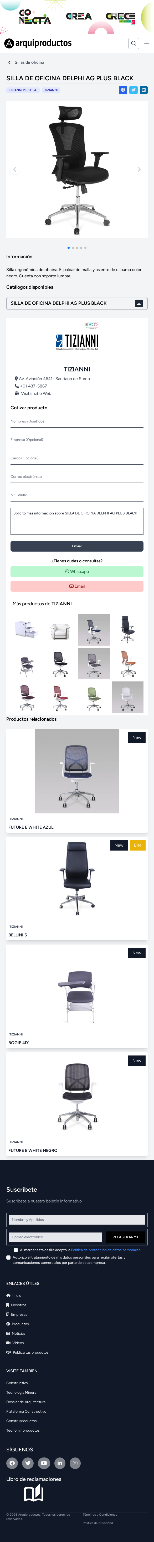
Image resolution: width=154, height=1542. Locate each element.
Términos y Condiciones (100, 1514)
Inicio (13, 1295)
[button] (69, 248)
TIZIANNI (51, 90)
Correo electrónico (26, 476)
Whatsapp (77, 571)
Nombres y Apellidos (27, 421)
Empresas (16, 1314)
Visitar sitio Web (33, 393)
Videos (15, 1343)
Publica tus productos (27, 1352)
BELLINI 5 (17, 934)
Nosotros (16, 1305)
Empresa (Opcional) (27, 440)
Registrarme (125, 1237)
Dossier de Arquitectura (25, 1402)
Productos (17, 1324)
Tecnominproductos (23, 1430)
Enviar (77, 546)
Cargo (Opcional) (25, 458)
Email (77, 586)
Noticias (15, 1333)
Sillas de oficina (29, 62)
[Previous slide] (14, 169)
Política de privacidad (98, 1523)
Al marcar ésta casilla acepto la (80, 1250)
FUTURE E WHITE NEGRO (33, 1150)
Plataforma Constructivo (26, 1411)
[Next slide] (139, 169)
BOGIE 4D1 (19, 1042)
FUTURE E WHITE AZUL (30, 827)
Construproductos (21, 1421)
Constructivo (17, 1383)
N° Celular (19, 495)
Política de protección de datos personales (106, 1250)
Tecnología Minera (21, 1392)
